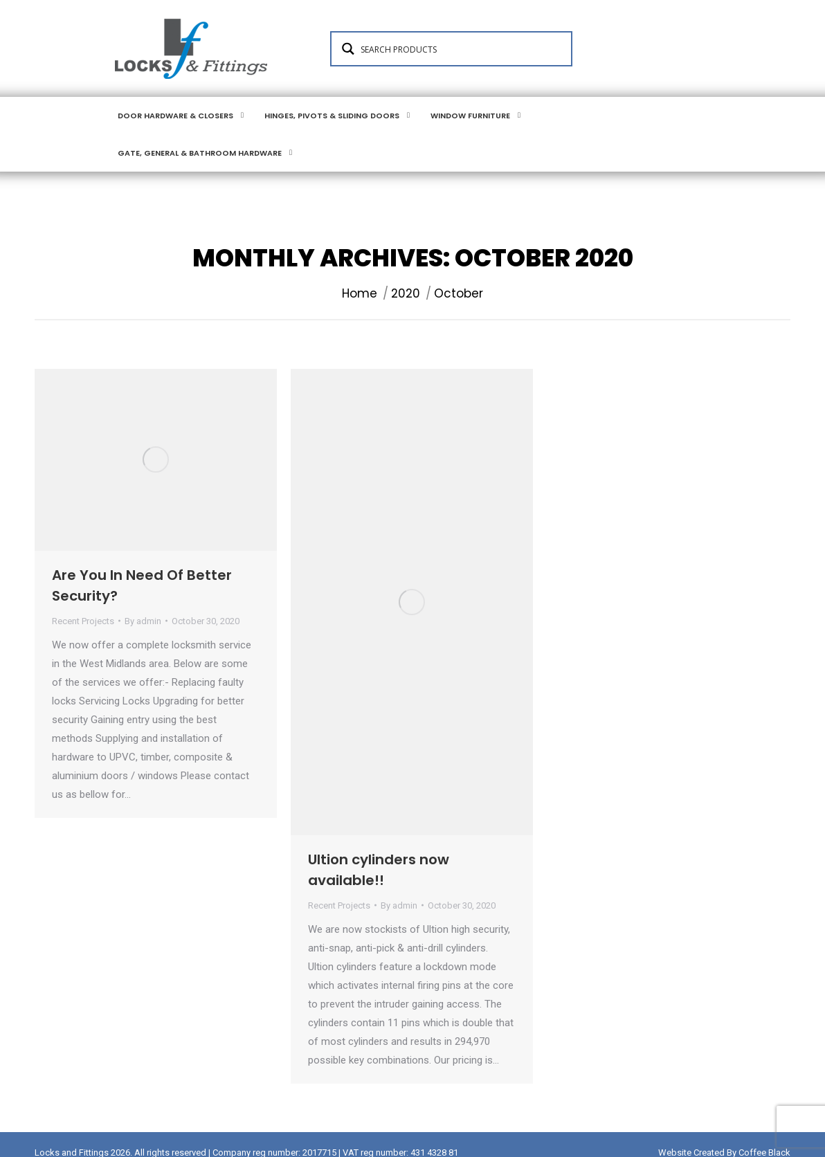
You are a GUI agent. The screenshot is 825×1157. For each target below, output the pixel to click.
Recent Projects (83, 604)
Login (199, 12)
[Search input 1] (461, 74)
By (143, 604)
